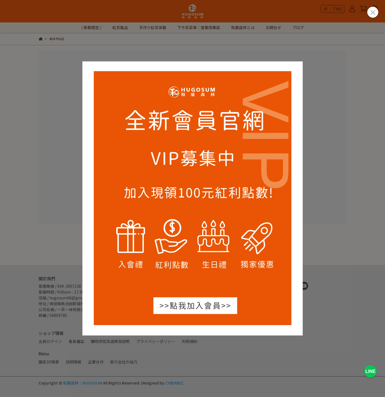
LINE (370, 371)
